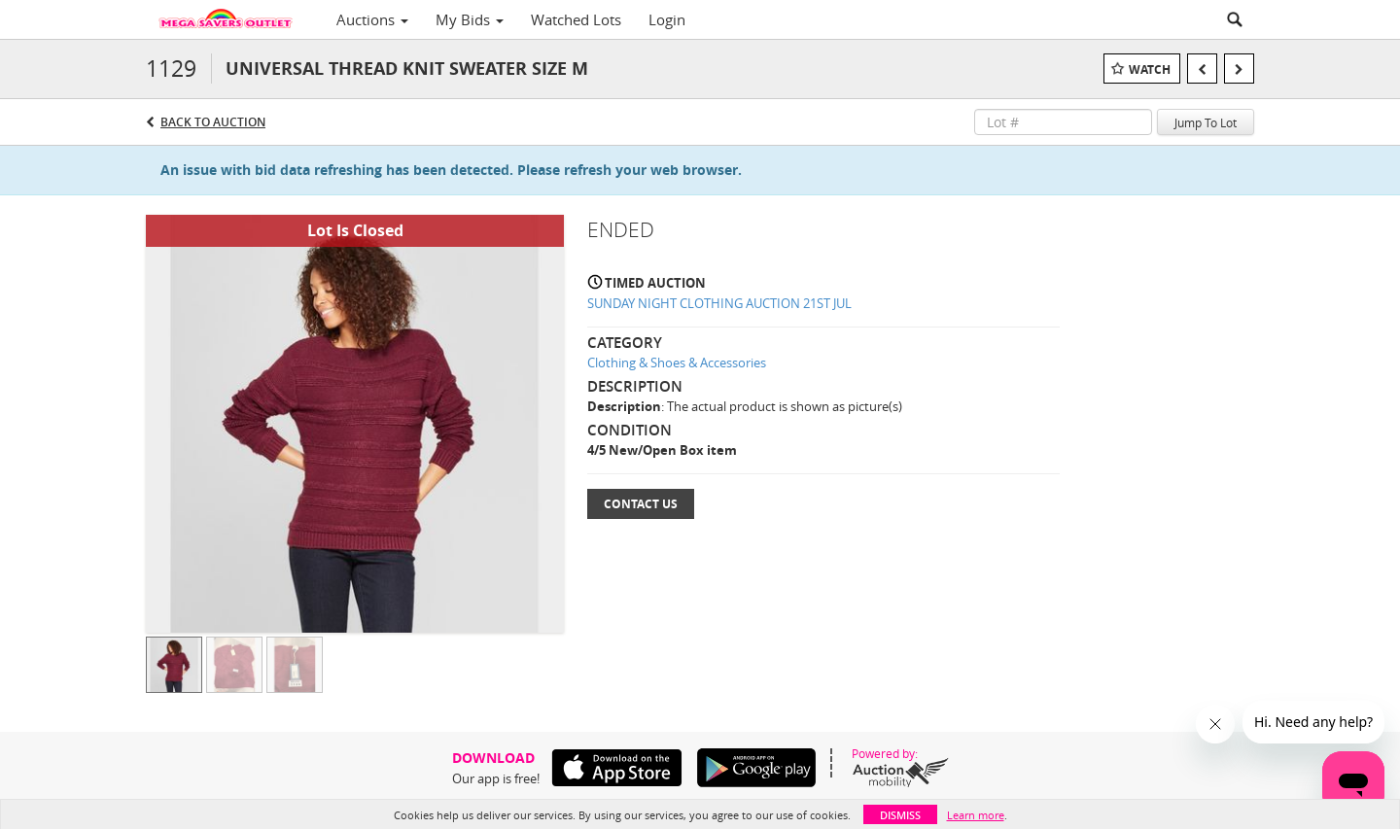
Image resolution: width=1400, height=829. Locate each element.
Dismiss (900, 815)
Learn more (975, 815)
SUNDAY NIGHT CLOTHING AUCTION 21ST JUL (719, 303)
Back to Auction (212, 122)
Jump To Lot (1205, 122)
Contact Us (641, 504)
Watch (1150, 69)
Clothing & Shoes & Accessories (676, 362)
